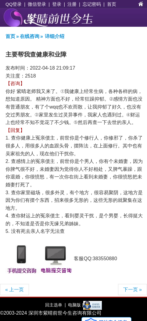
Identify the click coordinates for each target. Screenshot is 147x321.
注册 (72, 4)
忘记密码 (92, 4)
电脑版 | (75, 304)
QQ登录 (13, 4)
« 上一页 (14, 289)
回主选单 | (55, 304)
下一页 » (132, 289)
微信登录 (37, 4)
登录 (56, 4)
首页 (111, 4)
